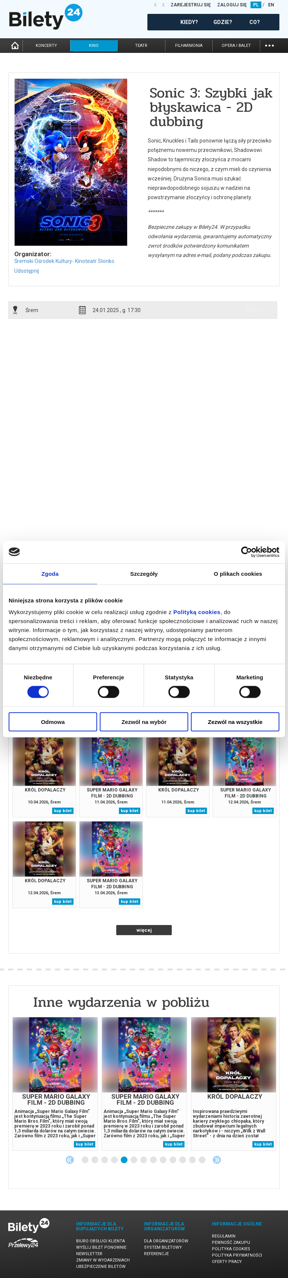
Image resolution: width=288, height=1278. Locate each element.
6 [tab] (134, 1160)
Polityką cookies (196, 612)
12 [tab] (192, 1160)
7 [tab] (144, 1160)
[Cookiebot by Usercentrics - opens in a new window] (246, 551)
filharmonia (188, 45)
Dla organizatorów (166, 1241)
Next (217, 1160)
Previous (70, 1160)
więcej (144, 930)
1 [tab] (85, 1160)
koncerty (46, 45)
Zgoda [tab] (50, 573)
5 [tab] (124, 1160)
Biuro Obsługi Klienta (100, 1241)
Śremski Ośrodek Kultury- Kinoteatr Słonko (64, 261)
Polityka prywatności (237, 1255)
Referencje (156, 1253)
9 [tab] (163, 1160)
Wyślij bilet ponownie (101, 1247)
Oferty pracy (227, 1261)
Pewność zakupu (231, 1242)
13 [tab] (202, 1160)
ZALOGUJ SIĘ (232, 5)
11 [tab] (183, 1160)
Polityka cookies (231, 1248)
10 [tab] (173, 1160)
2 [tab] (95, 1160)
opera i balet (236, 45)
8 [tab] (154, 1160)
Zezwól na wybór (144, 722)
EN (271, 5)
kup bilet (63, 810)
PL (256, 5)
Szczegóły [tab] (144, 573)
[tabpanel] (55, 1084)
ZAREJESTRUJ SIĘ (191, 5)
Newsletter (89, 1253)
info (255, 309)
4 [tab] (114, 1160)
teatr (141, 45)
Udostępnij (26, 271)
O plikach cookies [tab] (238, 573)
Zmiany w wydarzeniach (103, 1260)
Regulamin (224, 1236)
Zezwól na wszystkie (235, 722)
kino (94, 45)
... (269, 45)
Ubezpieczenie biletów (101, 1266)
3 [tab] (105, 1160)
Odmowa (52, 722)
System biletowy (163, 1247)
